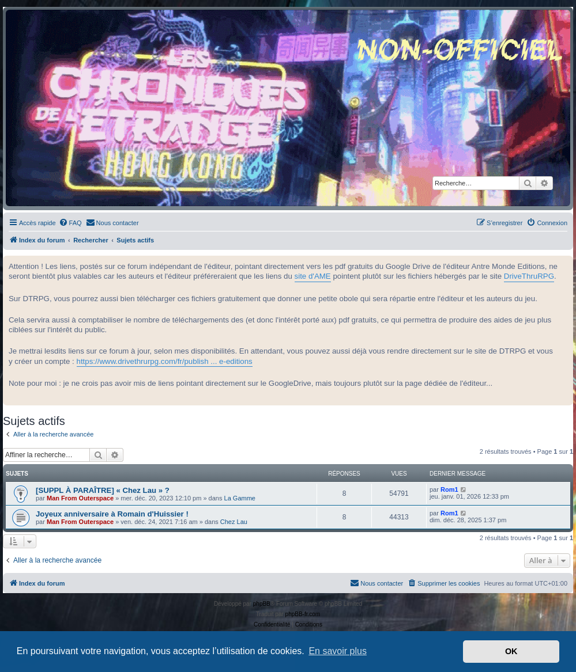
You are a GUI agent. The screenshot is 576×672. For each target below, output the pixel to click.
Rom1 (449, 489)
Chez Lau (233, 521)
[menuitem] (70, 223)
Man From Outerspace (80, 498)
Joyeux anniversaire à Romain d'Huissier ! (112, 514)
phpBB (261, 604)
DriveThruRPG (529, 276)
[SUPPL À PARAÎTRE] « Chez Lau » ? (103, 490)
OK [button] (511, 651)
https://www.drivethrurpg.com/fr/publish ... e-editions (165, 361)
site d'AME (313, 276)
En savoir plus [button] (337, 651)
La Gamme (239, 498)
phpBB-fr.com (303, 614)
